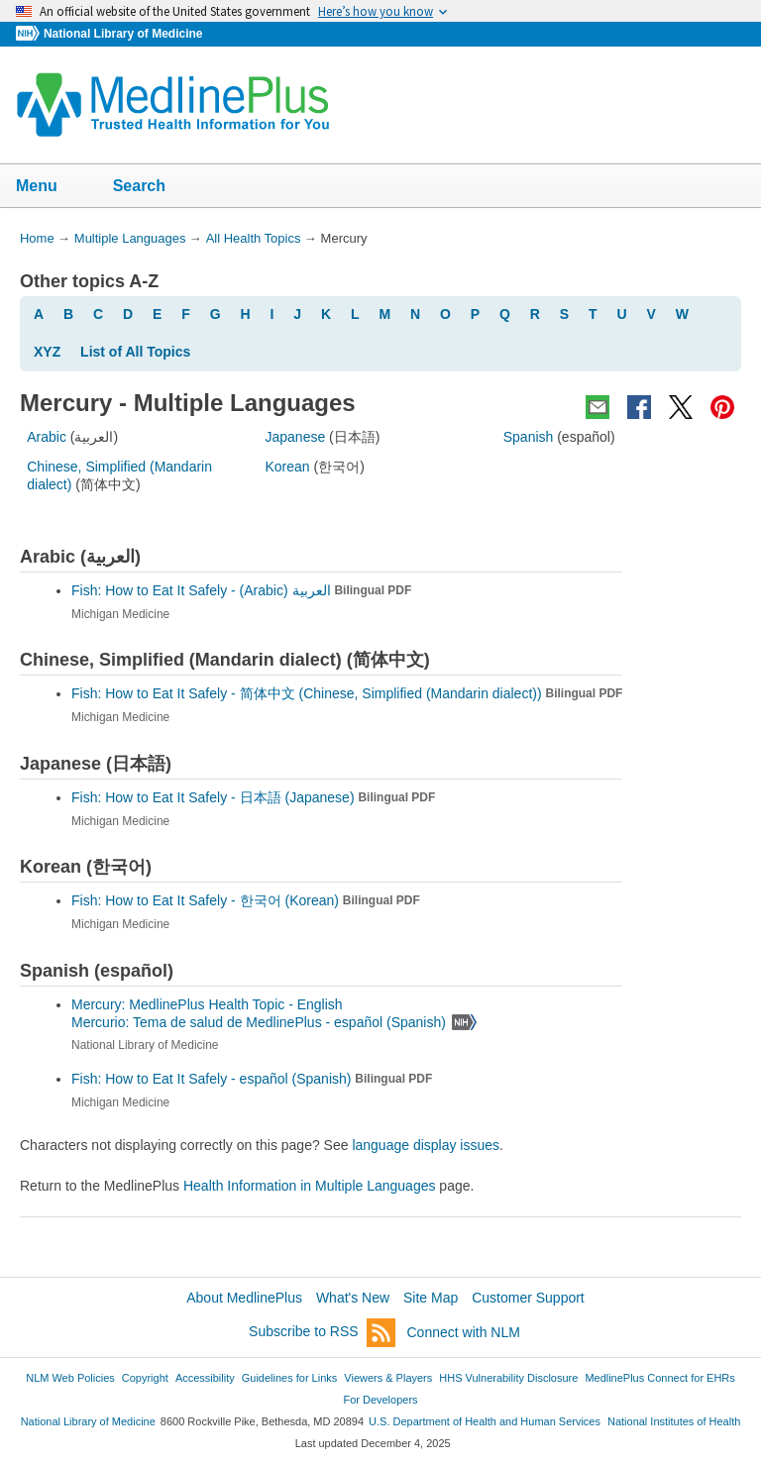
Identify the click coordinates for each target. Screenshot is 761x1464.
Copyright (145, 1378)
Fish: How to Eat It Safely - (241, 590)
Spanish (528, 437)
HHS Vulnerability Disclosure (508, 1378)
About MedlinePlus (244, 1298)
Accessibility (205, 1378)
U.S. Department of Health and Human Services (484, 1421)
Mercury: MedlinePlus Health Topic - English (209, 1004)
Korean (287, 466)
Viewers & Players (388, 1378)
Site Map (430, 1298)
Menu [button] (49, 187)
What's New (352, 1298)
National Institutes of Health (673, 1421)
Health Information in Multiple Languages (309, 1186)
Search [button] (152, 187)
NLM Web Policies (70, 1378)
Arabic (46, 437)
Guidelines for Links (289, 1378)
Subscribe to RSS (322, 1332)
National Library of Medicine (123, 34)
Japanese (295, 437)
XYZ (47, 352)
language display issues (425, 1145)
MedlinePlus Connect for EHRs (659, 1378)
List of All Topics (135, 352)
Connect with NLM (463, 1332)
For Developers (380, 1400)
